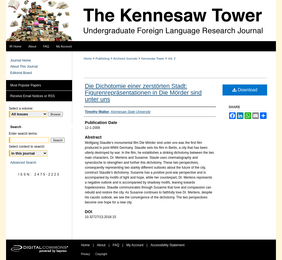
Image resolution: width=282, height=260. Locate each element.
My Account (134, 245)
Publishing (103, 58)
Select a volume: (21, 108)
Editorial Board (21, 73)
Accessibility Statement (168, 245)
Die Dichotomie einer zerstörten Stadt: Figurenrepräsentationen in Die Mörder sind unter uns (143, 93)
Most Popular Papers (25, 85)
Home (88, 58)
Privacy (85, 254)
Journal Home (20, 60)
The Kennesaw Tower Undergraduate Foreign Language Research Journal (141, 20)
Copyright (101, 254)
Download (244, 89)
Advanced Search (23, 163)
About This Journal (24, 66)
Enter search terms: (23, 134)
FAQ (116, 245)
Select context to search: (27, 146)
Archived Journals (125, 58)
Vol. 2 (172, 58)
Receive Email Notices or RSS (32, 96)
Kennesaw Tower (152, 58)
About (101, 245)
